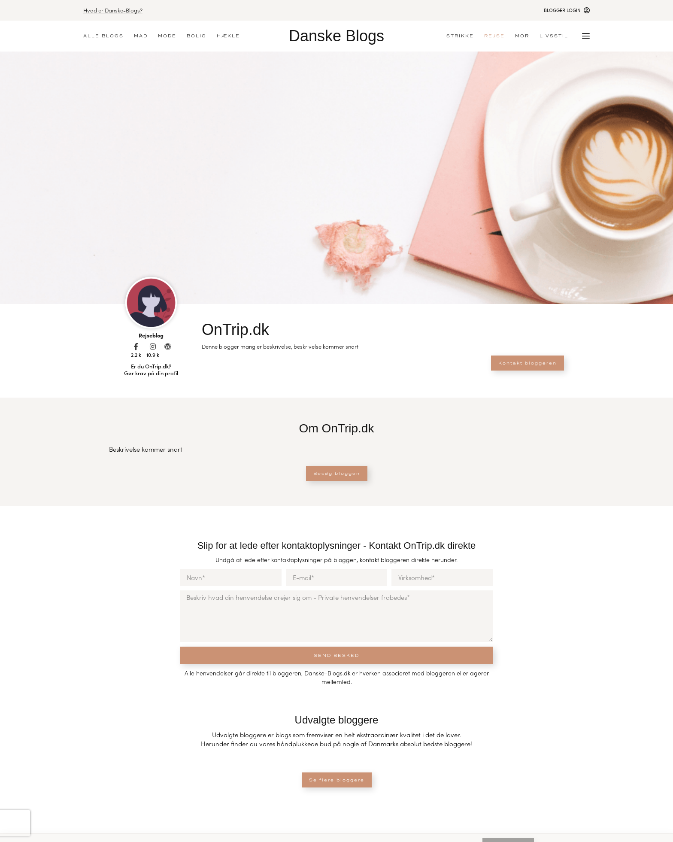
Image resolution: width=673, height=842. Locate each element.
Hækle (228, 36)
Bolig (196, 36)
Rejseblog (151, 335)
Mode (167, 36)
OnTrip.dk (235, 329)
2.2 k (136, 354)
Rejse (494, 36)
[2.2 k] (136, 346)
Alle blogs (103, 36)
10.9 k (152, 354)
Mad (141, 36)
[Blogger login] (567, 10)
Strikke (460, 36)
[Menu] (586, 36)
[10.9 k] (152, 346)
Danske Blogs (336, 36)
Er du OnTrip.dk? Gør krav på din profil (151, 369)
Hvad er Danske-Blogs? (112, 10)
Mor (522, 36)
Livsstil (554, 36)
